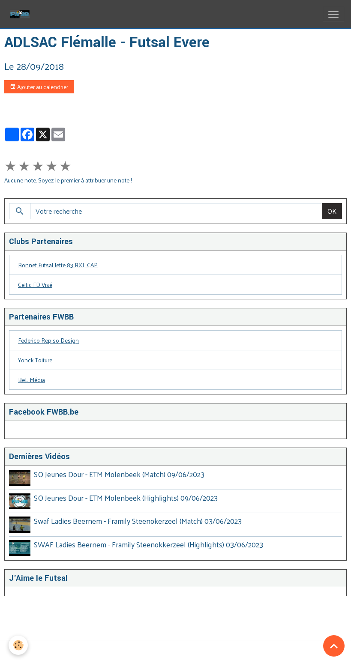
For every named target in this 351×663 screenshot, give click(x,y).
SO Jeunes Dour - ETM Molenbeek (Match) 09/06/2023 (119, 474)
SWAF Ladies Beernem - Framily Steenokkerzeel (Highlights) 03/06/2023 (148, 544)
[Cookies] (18, 645)
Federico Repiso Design (48, 340)
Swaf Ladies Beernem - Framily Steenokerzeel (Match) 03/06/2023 (138, 521)
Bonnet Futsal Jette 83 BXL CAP (58, 265)
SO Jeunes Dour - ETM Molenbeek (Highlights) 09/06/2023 (126, 498)
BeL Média (31, 379)
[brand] (21, 14)
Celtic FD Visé (35, 284)
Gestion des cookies (175, 651)
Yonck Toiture (35, 360)
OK (331, 211)
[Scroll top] (334, 646)
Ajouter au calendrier (39, 86)
